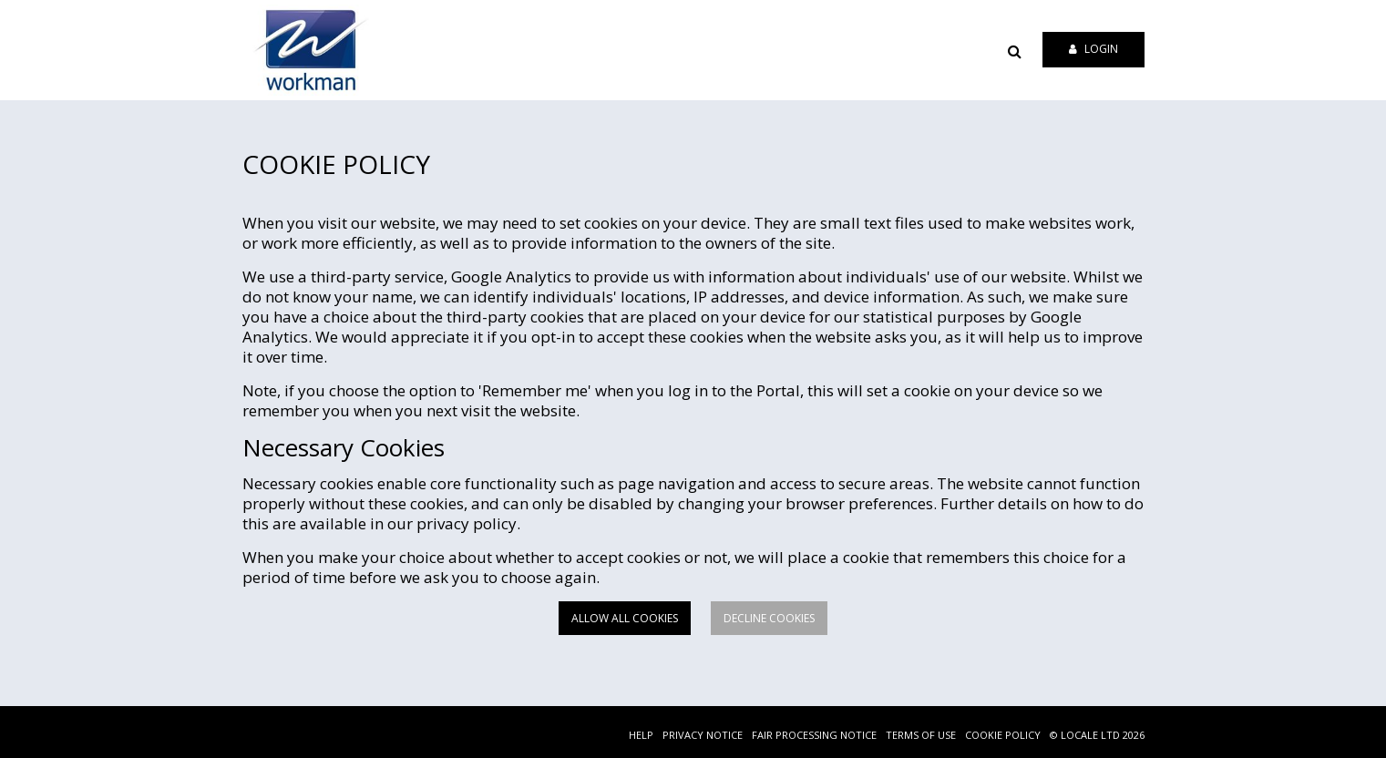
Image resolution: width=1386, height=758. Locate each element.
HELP (641, 735)
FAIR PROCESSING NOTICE (814, 735)
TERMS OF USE (921, 735)
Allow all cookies (624, 618)
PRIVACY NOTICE (702, 735)
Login (1093, 48)
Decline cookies (769, 618)
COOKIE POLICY (1003, 735)
